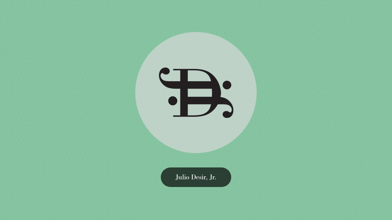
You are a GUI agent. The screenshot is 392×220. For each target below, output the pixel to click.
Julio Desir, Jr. (196, 177)
